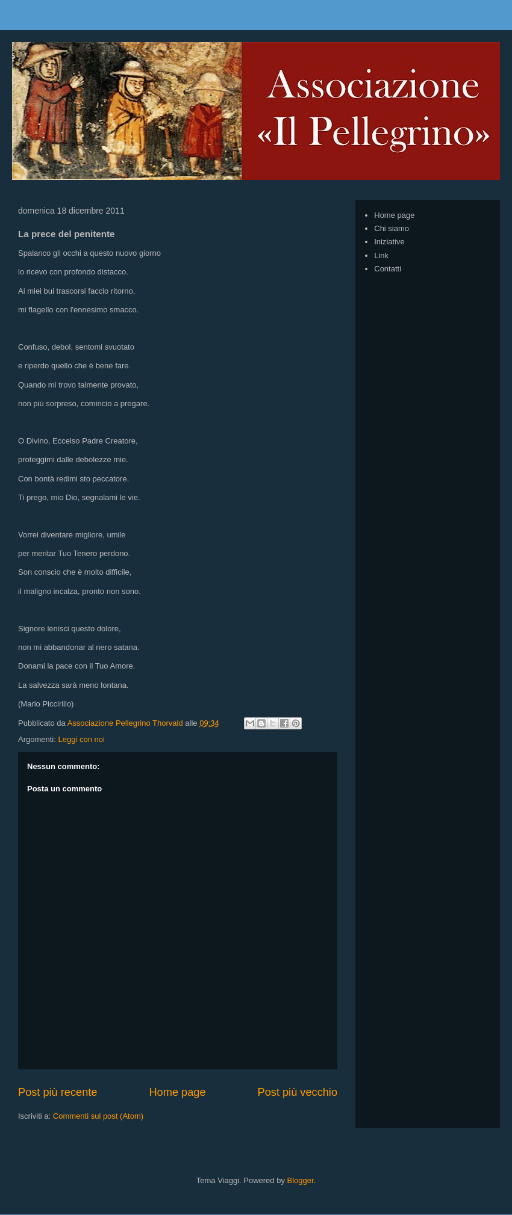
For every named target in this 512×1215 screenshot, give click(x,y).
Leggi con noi (81, 739)
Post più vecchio (297, 1092)
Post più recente (57, 1092)
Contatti (387, 268)
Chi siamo (391, 228)
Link (381, 255)
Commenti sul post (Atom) (98, 1116)
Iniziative (389, 241)
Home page (177, 1092)
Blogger (300, 1180)
